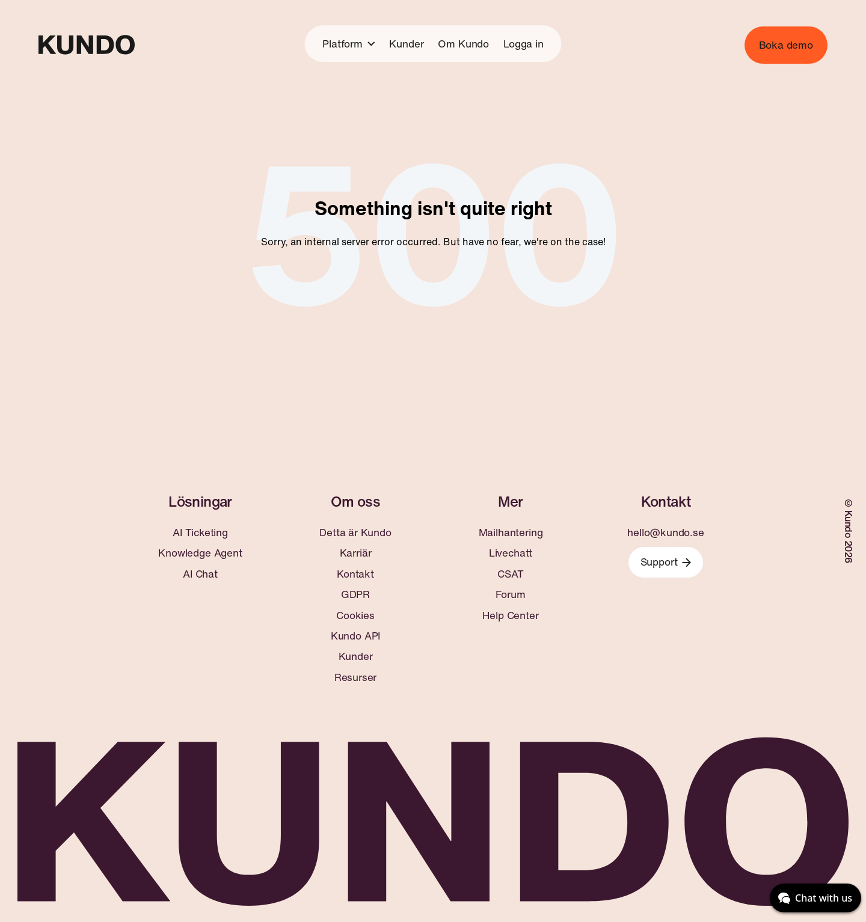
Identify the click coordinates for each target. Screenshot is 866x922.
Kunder (406, 43)
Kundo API (355, 636)
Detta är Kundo (355, 533)
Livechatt (510, 553)
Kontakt (355, 574)
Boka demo (786, 44)
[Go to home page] (86, 45)
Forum (510, 594)
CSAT (510, 574)
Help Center (510, 615)
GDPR (355, 594)
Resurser (355, 677)
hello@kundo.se (665, 533)
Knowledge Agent (200, 553)
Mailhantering (511, 533)
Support (666, 561)
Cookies (355, 615)
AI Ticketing (200, 533)
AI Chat (200, 574)
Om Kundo (463, 43)
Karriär (356, 553)
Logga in (523, 43)
